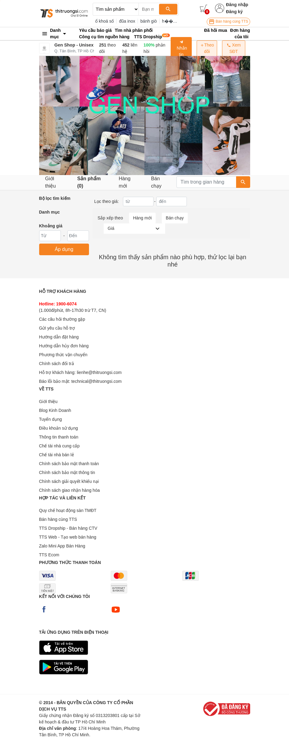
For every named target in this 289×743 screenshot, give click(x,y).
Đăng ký (234, 11)
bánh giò (148, 21)
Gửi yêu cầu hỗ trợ (57, 328)
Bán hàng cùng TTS (228, 22)
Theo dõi (207, 48)
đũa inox (127, 21)
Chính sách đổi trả (56, 363)
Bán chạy (156, 182)
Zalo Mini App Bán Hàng (62, 545)
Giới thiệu (50, 182)
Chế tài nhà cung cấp (59, 445)
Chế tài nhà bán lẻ (56, 454)
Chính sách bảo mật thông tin (67, 472)
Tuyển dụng (50, 419)
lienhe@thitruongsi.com (99, 372)
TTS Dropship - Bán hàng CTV (68, 528)
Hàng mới (124, 182)
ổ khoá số (104, 21)
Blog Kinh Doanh (55, 410)
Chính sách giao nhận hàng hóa (69, 490)
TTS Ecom (49, 554)
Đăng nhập (237, 4)
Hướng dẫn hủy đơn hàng (64, 345)
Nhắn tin (181, 48)
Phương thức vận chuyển (63, 354)
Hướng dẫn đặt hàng (59, 336)
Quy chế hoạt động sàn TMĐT (68, 510)
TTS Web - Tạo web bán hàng (67, 537)
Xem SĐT (234, 48)
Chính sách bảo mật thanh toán (69, 463)
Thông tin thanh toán (58, 437)
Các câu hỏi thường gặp (62, 319)
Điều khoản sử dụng (58, 428)
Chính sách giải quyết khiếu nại (69, 481)
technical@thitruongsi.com (96, 381)
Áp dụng (64, 249)
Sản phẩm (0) (89, 182)
